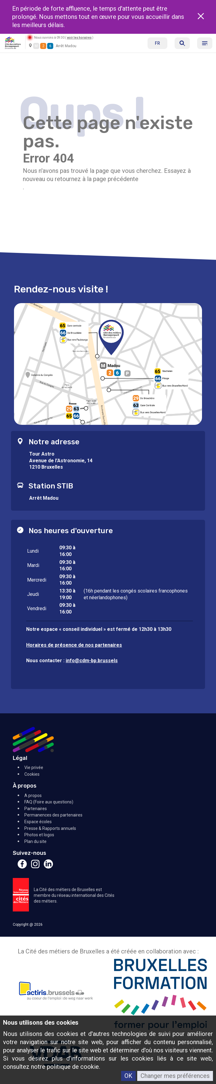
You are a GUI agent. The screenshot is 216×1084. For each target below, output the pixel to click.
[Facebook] (22, 867)
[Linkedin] (48, 867)
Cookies (32, 774)
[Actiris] (55, 995)
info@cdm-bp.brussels (92, 660)
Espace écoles (38, 821)
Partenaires (35, 808)
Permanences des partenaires (53, 815)
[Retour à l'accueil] (12, 42)
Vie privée (33, 767)
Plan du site (35, 841)
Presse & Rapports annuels (50, 828)
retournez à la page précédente (96, 179)
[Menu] (204, 43)
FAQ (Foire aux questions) (48, 801)
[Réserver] (182, 43)
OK (128, 1075)
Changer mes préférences (175, 1075)
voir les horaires (79, 37)
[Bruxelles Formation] (160, 995)
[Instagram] (35, 867)
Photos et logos (39, 834)
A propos (33, 795)
